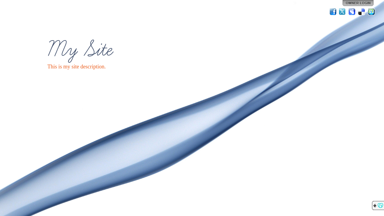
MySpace (352, 12)
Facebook (333, 12)
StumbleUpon (371, 12)
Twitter (342, 12)
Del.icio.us (362, 12)
